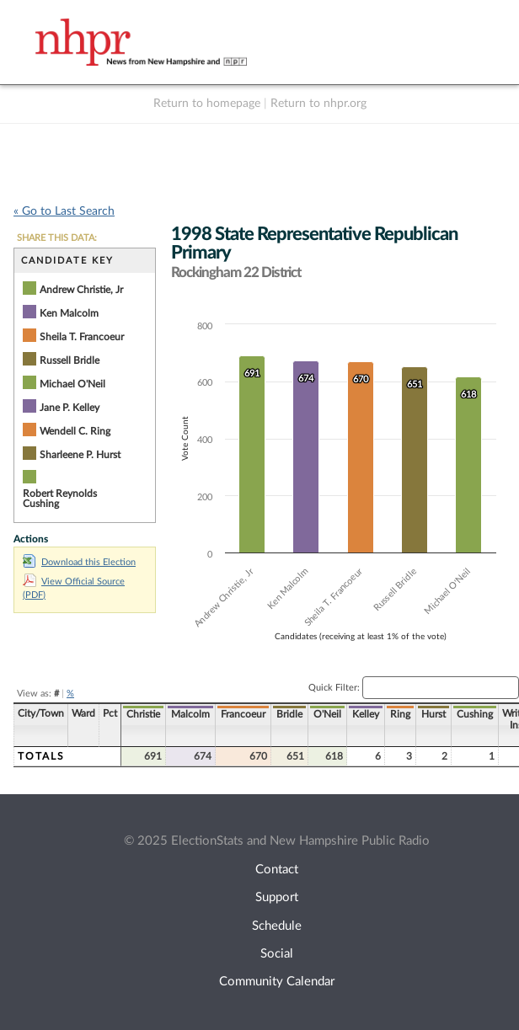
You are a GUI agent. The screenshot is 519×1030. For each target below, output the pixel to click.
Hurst (433, 714)
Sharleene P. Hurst (80, 455)
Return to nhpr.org (318, 103)
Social (276, 953)
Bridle (289, 714)
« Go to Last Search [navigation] (64, 211)
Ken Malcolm (69, 313)
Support (276, 897)
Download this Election (79, 562)
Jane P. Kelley (69, 408)
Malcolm (190, 714)
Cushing (475, 714)
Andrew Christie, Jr (81, 290)
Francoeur (243, 714)
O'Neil (327, 714)
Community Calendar (276, 981)
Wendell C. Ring (75, 431)
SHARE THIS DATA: (57, 238)
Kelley (365, 714)
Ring (400, 714)
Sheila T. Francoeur (82, 337)
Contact (276, 869)
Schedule (277, 926)
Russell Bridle (69, 360)
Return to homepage (206, 103)
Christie (143, 714)
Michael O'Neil (72, 384)
